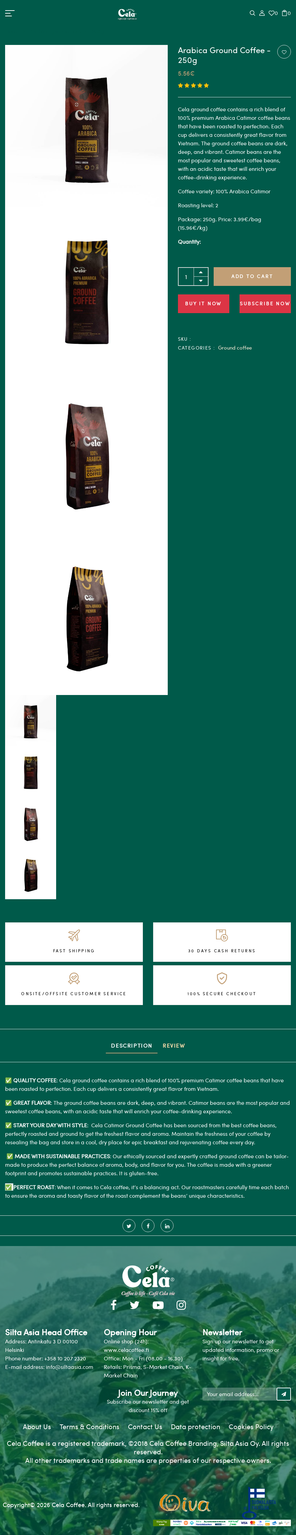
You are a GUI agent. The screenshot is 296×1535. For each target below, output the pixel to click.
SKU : (185, 339)
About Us (37, 1426)
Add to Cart (252, 276)
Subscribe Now (265, 303)
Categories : (196, 347)
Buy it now (203, 303)
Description (131, 1045)
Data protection (195, 1426)
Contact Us (145, 1426)
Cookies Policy (251, 1426)
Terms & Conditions (89, 1426)
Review (174, 1045)
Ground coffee (235, 347)
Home (17, 31)
